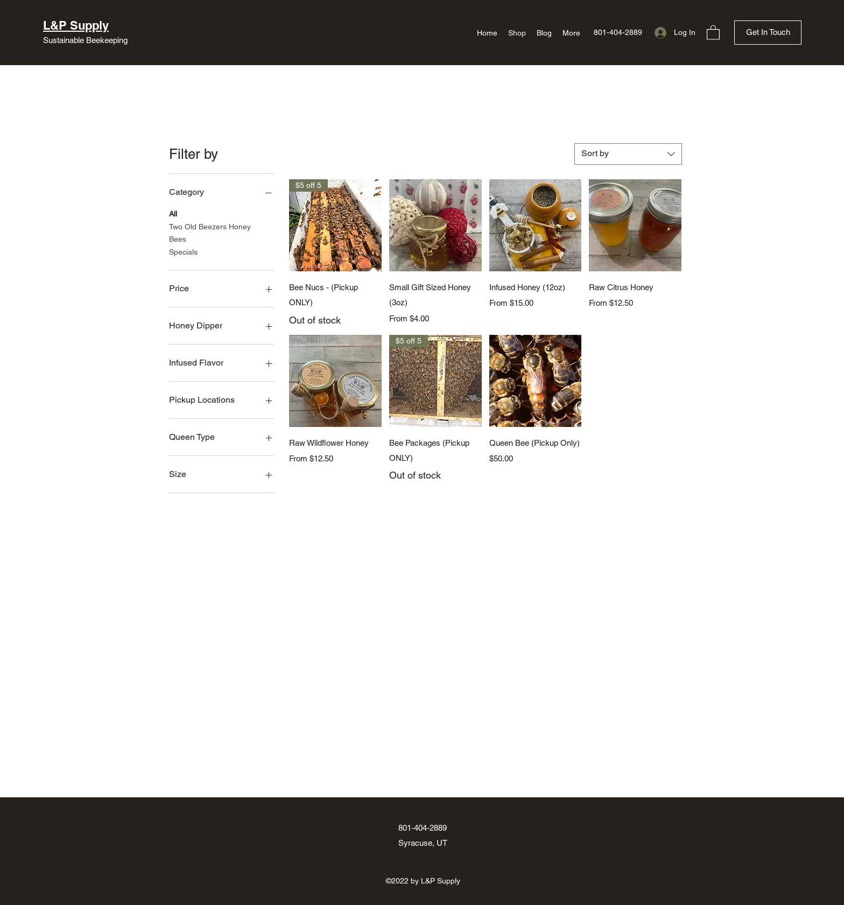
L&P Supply (76, 25)
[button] (713, 32)
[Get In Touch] (767, 32)
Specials (183, 251)
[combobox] (628, 154)
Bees (177, 238)
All (173, 213)
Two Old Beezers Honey (210, 226)
